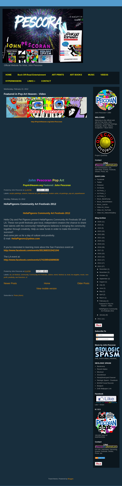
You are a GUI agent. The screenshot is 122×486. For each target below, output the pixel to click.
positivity (11, 277)
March (102, 298)
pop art (71, 193)
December (103, 269)
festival (61, 275)
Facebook (100, 179)
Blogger (70, 479)
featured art (32, 193)
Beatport (100, 386)
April (101, 294)
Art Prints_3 (101, 196)
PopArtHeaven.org (33, 185)
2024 (99, 228)
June (101, 288)
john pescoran (43, 193)
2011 (99, 319)
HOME (9, 75)
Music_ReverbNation (104, 202)
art (10, 275)
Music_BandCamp (103, 199)
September (103, 279)
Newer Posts (10, 283)
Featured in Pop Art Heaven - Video (25, 94)
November (103, 272)
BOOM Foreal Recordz (105, 383)
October (102, 275)
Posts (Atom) (18, 295)
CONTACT (46, 81)
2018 (99, 247)
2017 (99, 250)
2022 (99, 234)
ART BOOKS (76, 75)
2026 (99, 222)
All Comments (102, 339)
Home (47, 283)
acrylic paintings (15, 193)
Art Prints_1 (101, 191)
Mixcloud (100, 372)
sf (26, 277)
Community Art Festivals (38, 275)
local (68, 275)
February (103, 301)
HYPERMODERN (13, 81)
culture (50, 275)
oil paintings (63, 193)
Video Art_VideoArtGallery (106, 213)
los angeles (75, 275)
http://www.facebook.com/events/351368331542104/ (31, 250)
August (102, 282)
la (65, 275)
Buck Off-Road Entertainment (32, 75)
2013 (99, 263)
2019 (99, 244)
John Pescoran (62, 185)
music (82, 275)
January (102, 315)
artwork (24, 193)
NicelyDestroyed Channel (106, 377)
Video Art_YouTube (104, 210)
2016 (99, 253)
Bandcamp (101, 366)
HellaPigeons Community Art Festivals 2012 (30, 204)
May (101, 291)
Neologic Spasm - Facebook (107, 380)
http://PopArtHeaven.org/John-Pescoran (46, 122)
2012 (99, 266)
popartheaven (80, 193)
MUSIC (91, 75)
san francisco (20, 277)
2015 (99, 257)
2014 (99, 260)
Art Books (100, 188)
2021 (99, 238)
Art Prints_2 (101, 193)
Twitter (99, 182)
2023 (99, 231)
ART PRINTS (58, 75)
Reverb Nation (102, 369)
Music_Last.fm (102, 204)
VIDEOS (104, 75)
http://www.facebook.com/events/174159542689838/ (31, 260)
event (56, 275)
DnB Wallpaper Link (104, 389)
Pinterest (100, 185)
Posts (99, 335)
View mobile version (46, 288)
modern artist (53, 193)
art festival (16, 275)
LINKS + (31, 81)
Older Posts (83, 283)
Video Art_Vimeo (103, 207)
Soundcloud (101, 375)
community (24, 275)
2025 (99, 225)
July (101, 285)
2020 (99, 241)
